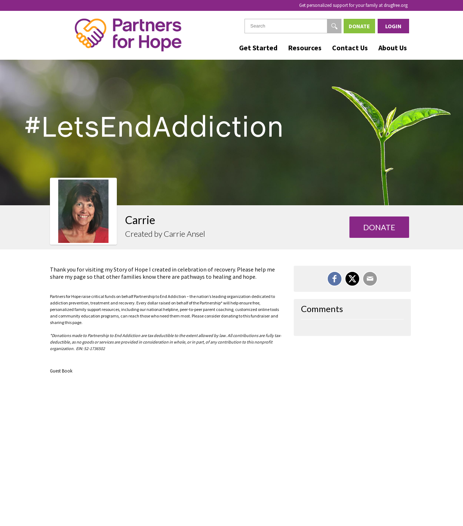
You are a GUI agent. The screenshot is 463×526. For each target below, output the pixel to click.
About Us (392, 47)
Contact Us (350, 47)
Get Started (258, 47)
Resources (305, 47)
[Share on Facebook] (334, 278)
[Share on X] (352, 278)
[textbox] (293, 26)
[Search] (334, 26)
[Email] (370, 278)
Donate (359, 26)
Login (393, 26)
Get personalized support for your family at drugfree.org (353, 5)
